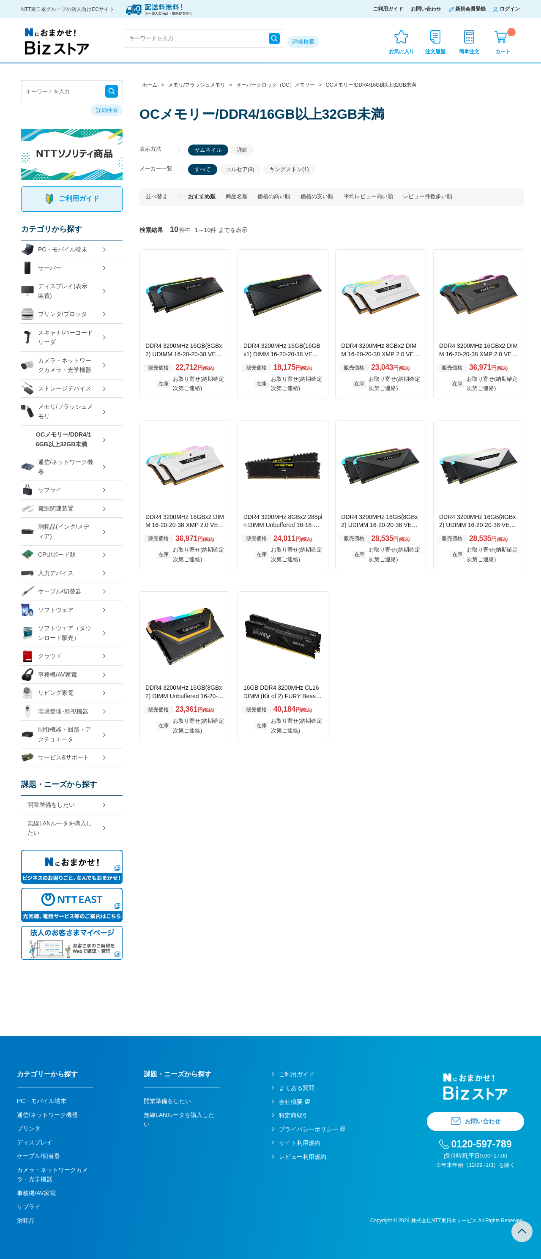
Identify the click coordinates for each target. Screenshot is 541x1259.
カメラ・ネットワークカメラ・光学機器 (56, 365)
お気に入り (401, 52)
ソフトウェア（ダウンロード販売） (56, 633)
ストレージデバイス (56, 389)
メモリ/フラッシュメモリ (57, 411)
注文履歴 (435, 52)
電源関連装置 (47, 509)
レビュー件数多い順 (427, 196)
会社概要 (291, 1101)
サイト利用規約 (299, 1142)
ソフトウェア (47, 610)
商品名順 (237, 196)
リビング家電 (47, 693)
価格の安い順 (318, 196)
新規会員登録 (470, 9)
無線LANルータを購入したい (59, 828)
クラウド (41, 656)
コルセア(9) (240, 169)
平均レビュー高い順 (369, 196)
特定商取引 (294, 1115)
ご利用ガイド (388, 9)
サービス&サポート (55, 757)
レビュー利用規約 (302, 1156)
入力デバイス (47, 573)
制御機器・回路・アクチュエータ (56, 734)
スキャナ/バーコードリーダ (57, 337)
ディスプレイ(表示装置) (54, 291)
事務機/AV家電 (49, 675)
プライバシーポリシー (308, 1129)
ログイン (510, 9)
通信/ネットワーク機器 (57, 467)
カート (505, 41)
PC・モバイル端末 (54, 249)
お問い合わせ (426, 9)
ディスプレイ (34, 1142)
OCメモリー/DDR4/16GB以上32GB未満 (63, 439)
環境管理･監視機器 (54, 711)
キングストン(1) (289, 169)
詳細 (242, 150)
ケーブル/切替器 (51, 591)
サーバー (41, 268)
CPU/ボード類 (48, 555)
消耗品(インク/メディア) (55, 531)
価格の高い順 (274, 196)
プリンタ (29, 1128)
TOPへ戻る (522, 1231)
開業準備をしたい (51, 804)
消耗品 (26, 1220)
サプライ (41, 490)
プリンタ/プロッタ (54, 314)
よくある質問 (296, 1087)
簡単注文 (469, 52)
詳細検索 (303, 41)
